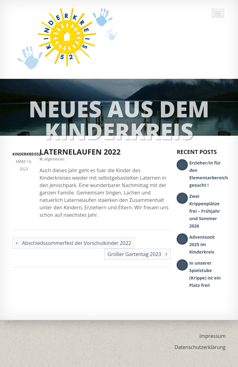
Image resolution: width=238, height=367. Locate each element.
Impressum (213, 336)
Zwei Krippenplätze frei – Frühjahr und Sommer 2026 (204, 211)
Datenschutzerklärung (200, 347)
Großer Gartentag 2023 (137, 254)
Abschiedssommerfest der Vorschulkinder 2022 (73, 243)
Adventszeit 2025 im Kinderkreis (202, 244)
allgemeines (54, 159)
